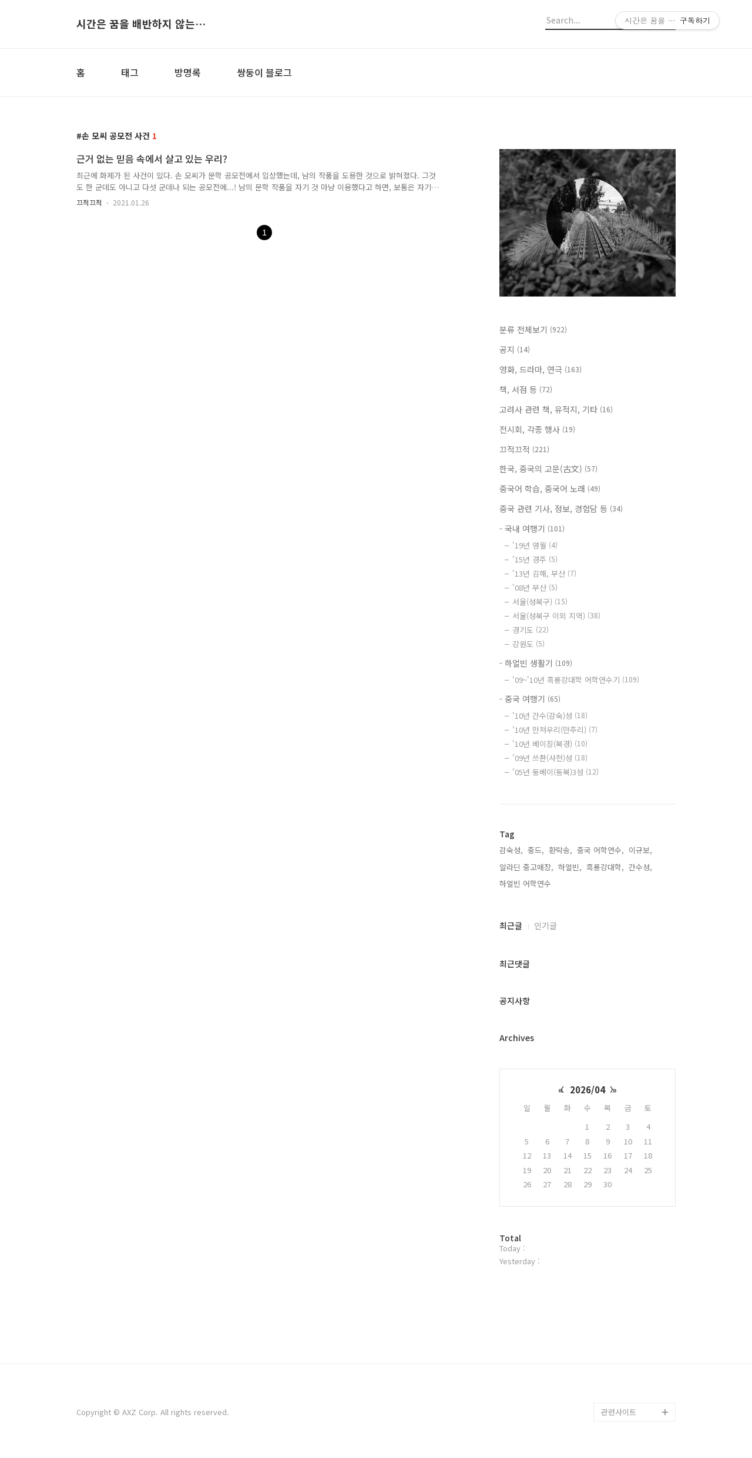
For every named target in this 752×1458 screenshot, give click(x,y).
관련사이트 (618, 1411)
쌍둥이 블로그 (264, 72)
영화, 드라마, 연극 (540, 369)
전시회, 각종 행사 (537, 429)
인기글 (545, 925)
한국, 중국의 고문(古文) (548, 468)
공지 (514, 349)
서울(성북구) (540, 601)
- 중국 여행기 (529, 699)
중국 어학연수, (600, 850)
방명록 (187, 72)
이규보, (640, 850)
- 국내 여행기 (532, 528)
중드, (536, 850)
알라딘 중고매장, (526, 867)
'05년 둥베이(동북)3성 (555, 771)
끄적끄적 (89, 202)
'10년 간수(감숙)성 (550, 715)
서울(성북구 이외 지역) (556, 615)
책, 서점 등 (525, 389)
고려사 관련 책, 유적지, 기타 (556, 409)
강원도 (528, 643)
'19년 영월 (535, 545)
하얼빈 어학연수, (526, 883)
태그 (130, 72)
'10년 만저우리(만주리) (554, 729)
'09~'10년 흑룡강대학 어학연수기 (575, 679)
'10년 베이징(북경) (550, 743)
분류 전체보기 (533, 329)
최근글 (510, 925)
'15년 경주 (535, 559)
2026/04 (587, 1089)
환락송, (560, 850)
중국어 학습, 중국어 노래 (549, 488)
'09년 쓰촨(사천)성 (550, 757)
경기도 (530, 629)
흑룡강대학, (605, 867)
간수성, (640, 867)
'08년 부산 (535, 587)
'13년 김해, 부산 (544, 573)
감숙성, (511, 850)
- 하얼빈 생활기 (535, 663)
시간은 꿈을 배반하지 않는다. (141, 24)
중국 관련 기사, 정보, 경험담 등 (561, 508)
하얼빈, (570, 867)
